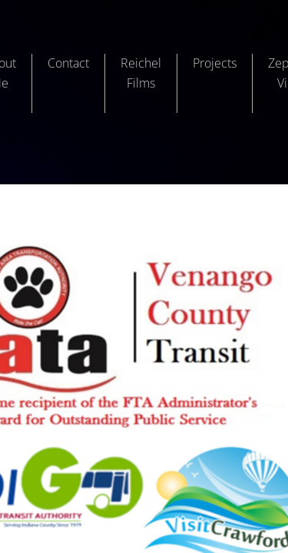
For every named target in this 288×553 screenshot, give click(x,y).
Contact (68, 63)
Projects (215, 63)
